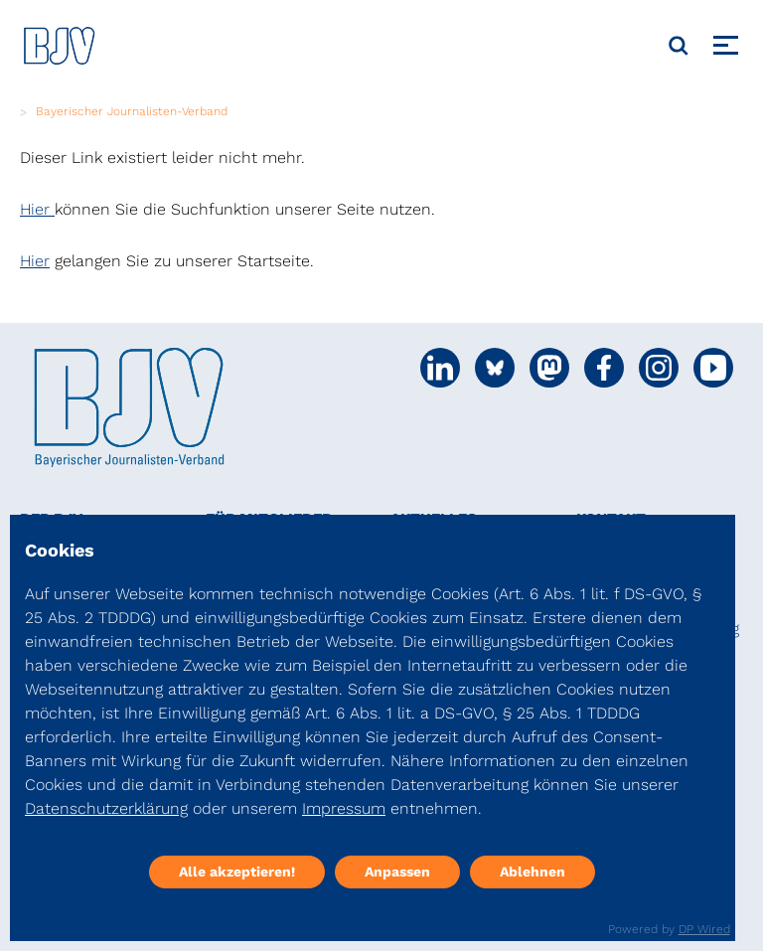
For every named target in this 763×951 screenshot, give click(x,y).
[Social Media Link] (440, 368)
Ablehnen (532, 871)
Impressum (343, 808)
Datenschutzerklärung (106, 808)
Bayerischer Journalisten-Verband (132, 111)
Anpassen (397, 871)
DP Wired (704, 929)
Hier (37, 209)
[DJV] (59, 45)
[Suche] (678, 46)
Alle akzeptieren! (237, 871)
